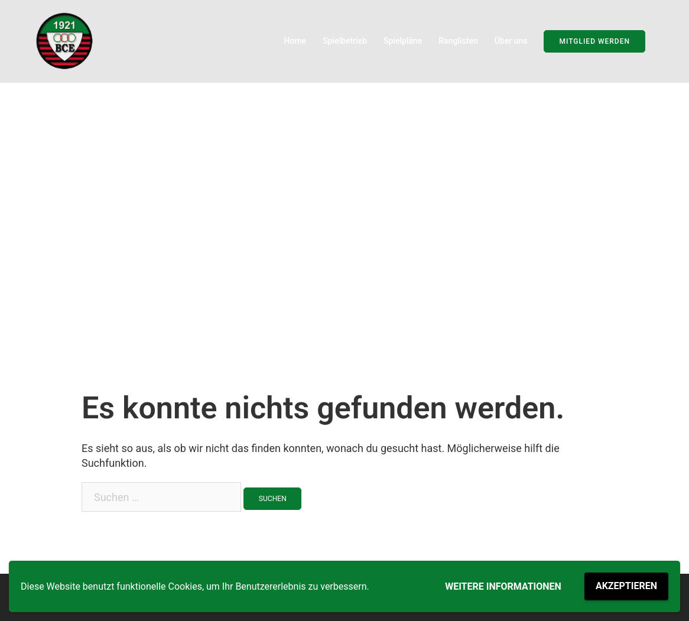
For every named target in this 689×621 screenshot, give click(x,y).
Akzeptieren (626, 585)
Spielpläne (403, 40)
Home (295, 40)
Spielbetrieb (345, 40)
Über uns (511, 40)
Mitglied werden (594, 41)
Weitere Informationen (503, 586)
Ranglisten (457, 40)
